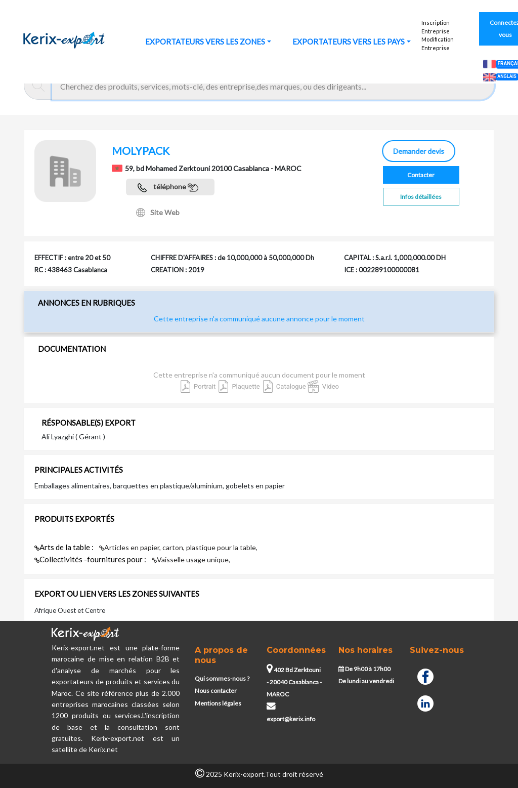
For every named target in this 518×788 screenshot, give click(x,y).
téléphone (168, 187)
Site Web (158, 212)
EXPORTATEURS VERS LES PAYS (348, 41)
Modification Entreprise (437, 43)
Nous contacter (216, 690)
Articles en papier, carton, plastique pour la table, (178, 547)
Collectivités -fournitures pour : (91, 559)
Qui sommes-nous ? (222, 678)
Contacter (421, 175)
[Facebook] (425, 675)
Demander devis (419, 151)
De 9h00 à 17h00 (364, 669)
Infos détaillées (421, 196)
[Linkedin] (425, 702)
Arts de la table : (64, 547)
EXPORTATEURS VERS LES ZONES (205, 41)
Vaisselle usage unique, (191, 559)
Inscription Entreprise (435, 26)
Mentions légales (218, 703)
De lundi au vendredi (366, 681)
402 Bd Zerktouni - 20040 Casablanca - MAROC (294, 682)
